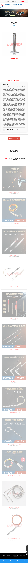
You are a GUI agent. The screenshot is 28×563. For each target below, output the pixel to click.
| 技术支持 (17, 556)
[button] (2, 13)
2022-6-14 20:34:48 (21, 129)
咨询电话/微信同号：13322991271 (10, 1)
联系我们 (24, 561)
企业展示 (17, 561)
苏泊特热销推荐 (14, 60)
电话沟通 (10, 561)
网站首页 (3, 561)
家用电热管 (5, 85)
